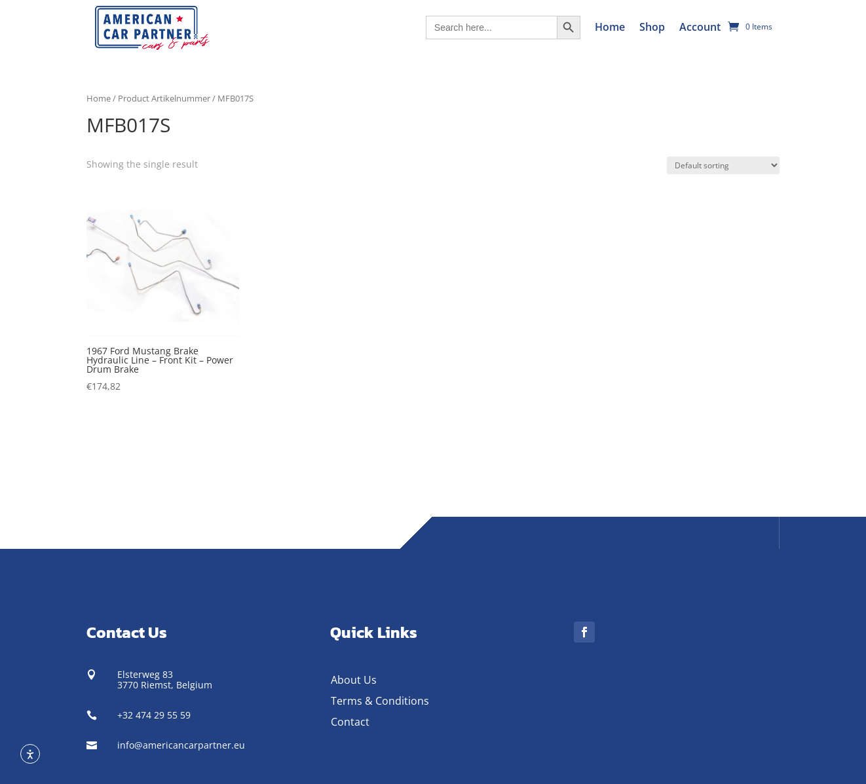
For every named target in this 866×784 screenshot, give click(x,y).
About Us (354, 680)
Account (700, 27)
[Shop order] (723, 165)
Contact (350, 722)
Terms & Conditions (380, 701)
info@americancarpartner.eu (181, 745)
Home (610, 27)
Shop (652, 27)
